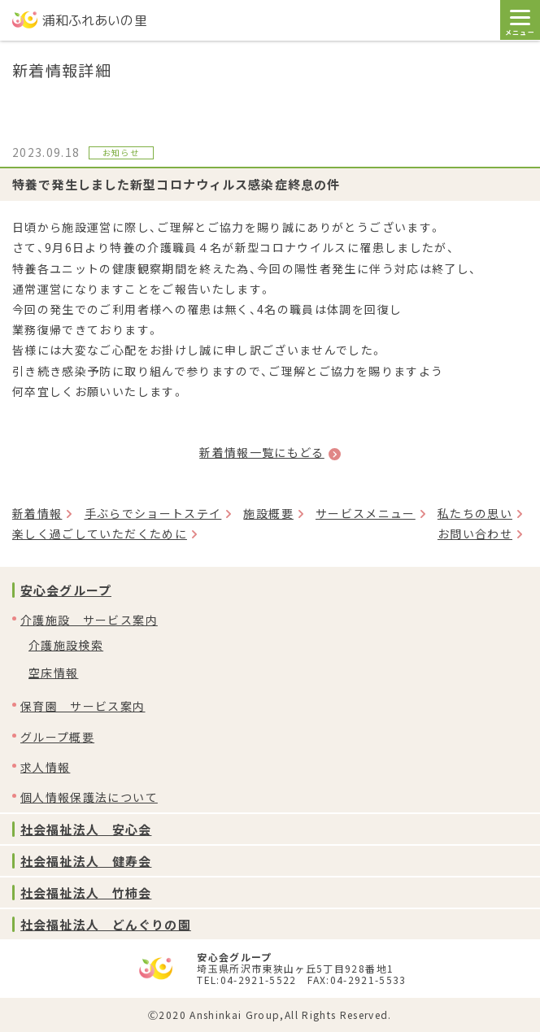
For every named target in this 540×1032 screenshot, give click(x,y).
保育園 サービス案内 (83, 706)
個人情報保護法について (89, 797)
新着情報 (37, 513)
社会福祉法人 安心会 (85, 829)
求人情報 (45, 767)
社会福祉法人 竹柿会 (85, 892)
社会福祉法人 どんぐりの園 (105, 924)
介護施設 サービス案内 (89, 620)
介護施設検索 (65, 645)
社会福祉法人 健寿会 (85, 860)
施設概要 (268, 513)
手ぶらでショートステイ (153, 513)
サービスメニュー (366, 513)
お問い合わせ (475, 533)
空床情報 (53, 672)
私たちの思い (475, 513)
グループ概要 (57, 737)
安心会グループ (65, 590)
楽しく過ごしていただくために (99, 533)
